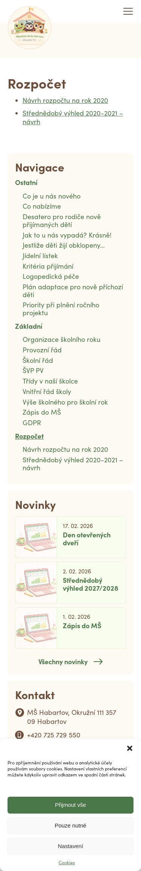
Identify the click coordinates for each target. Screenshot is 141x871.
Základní (28, 326)
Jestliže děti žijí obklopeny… (64, 245)
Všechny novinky (63, 661)
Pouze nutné (70, 825)
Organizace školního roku (61, 339)
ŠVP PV (33, 370)
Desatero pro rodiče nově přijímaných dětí (62, 220)
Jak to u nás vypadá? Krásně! (67, 234)
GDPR (32, 422)
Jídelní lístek (40, 255)
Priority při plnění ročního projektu (61, 308)
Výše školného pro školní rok (65, 401)
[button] (129, 748)
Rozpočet (29, 436)
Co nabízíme (42, 206)
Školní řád (38, 360)
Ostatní (26, 182)
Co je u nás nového (51, 195)
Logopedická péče (51, 276)
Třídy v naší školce (50, 380)
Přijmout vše (70, 805)
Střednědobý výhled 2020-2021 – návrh (73, 117)
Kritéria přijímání (48, 266)
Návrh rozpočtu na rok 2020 (65, 100)
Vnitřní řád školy (47, 391)
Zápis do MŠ (42, 412)
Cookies (67, 862)
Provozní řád (42, 349)
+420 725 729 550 (53, 734)
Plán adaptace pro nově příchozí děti (73, 290)
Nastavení (70, 846)
